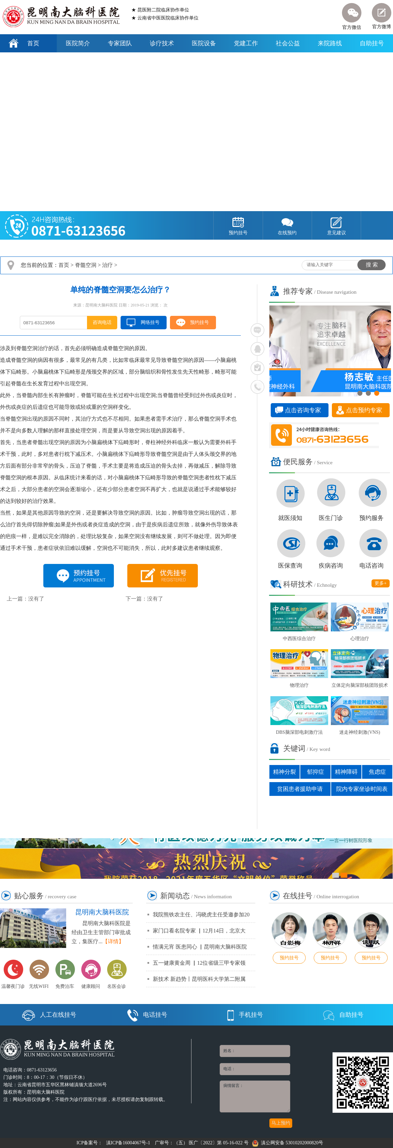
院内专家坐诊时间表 (362, 789)
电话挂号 (147, 1014)
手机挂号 (245, 1014)
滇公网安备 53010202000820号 (287, 1142)
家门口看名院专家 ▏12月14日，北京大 (199, 931)
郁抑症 (315, 772)
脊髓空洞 (85, 265)
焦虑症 (377, 772)
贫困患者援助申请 (300, 789)
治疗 (107, 265)
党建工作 (246, 43)
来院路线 (330, 43)
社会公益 (288, 43)
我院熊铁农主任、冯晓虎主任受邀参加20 (201, 914)
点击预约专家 (364, 410)
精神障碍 (346, 772)
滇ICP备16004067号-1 (128, 1142)
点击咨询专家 (303, 410)
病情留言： (255, 1096)
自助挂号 (372, 43)
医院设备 (204, 43)
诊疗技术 (162, 43)
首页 (33, 43)
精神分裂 (284, 772)
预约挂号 (199, 322)
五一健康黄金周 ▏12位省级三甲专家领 (199, 963)
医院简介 (78, 43)
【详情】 (113, 941)
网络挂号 (150, 322)
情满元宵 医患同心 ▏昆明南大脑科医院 (200, 947)
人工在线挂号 (49, 1014)
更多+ (381, 583)
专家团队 (120, 43)
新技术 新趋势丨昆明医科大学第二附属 (199, 979)
